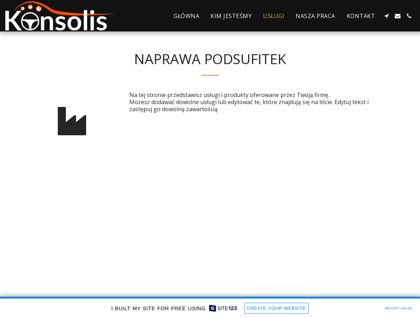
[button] (386, 16)
